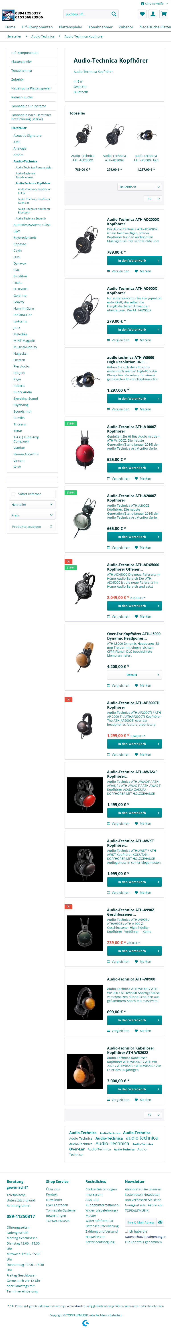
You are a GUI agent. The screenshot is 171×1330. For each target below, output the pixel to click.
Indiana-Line (23, 315)
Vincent (19, 460)
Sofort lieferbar (29, 494)
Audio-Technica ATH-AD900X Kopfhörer (114, 158)
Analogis (20, 148)
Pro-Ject (19, 373)
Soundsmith (23, 411)
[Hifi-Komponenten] (37, 27)
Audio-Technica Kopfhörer (33, 183)
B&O (17, 231)
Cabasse (20, 244)
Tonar (18, 431)
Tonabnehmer (22, 70)
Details (142, 674)
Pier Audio (21, 366)
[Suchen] (114, 14)
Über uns (53, 1189)
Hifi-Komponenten (25, 53)
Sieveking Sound (26, 398)
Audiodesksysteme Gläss (32, 225)
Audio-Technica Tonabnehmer (25, 175)
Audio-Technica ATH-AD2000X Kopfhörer (82, 158)
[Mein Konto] (153, 14)
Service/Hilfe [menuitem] (153, 4)
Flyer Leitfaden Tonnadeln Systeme (60, 1207)
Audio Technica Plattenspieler (34, 167)
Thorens (20, 424)
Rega (17, 379)
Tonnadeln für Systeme (28, 106)
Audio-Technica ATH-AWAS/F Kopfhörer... (132, 774)
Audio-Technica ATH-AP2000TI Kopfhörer (133, 705)
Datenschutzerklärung (102, 1226)
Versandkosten (76, 1306)
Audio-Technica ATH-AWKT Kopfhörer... (130, 843)
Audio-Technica (25, 161)
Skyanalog (21, 405)
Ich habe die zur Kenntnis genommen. (145, 1236)
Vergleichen (118, 271)
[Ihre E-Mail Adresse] (141, 1222)
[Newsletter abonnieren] (160, 1222)
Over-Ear (77, 1149)
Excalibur (20, 276)
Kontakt (51, 1194)
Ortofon (19, 360)
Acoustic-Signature (28, 135)
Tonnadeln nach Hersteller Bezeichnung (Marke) (31, 117)
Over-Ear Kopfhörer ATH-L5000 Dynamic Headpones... (134, 636)
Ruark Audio (23, 392)
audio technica (142, 1138)
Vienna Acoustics (26, 454)
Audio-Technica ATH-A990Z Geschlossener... (130, 912)
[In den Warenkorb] (134, 260)
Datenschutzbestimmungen (145, 1237)
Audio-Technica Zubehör (31, 218)
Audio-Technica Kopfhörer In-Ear (34, 191)
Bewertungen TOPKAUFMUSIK (58, 1218)
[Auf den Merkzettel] (143, 271)
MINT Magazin (24, 340)
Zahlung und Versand (102, 1231)
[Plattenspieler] (71, 27)
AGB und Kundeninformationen (102, 1202)
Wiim (17, 467)
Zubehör (17, 79)
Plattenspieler (21, 61)
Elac (17, 270)
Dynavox (20, 263)
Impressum (94, 1194)
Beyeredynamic (25, 237)
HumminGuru (24, 308)
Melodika (20, 334)
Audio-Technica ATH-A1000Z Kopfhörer (131, 429)
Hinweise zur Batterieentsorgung (100, 1239)
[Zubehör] (126, 27)
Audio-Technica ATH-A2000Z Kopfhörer (131, 498)
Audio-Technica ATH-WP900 (131, 979)
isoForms (20, 321)
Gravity (19, 302)
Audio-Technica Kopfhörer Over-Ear (34, 201)
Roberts (19, 385)
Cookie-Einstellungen (101, 1189)
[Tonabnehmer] (101, 27)
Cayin (18, 250)
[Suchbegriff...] (91, 14)
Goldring (20, 295)
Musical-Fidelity (25, 347)
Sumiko (19, 418)
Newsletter (54, 1200)
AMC (17, 142)
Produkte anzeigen (32, 526)
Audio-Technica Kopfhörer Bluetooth (34, 210)
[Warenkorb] (163, 14)
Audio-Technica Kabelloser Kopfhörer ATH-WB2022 (130, 1050)
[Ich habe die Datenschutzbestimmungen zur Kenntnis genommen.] (126, 1231)
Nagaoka (20, 353)
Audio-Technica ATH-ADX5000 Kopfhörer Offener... (133, 567)
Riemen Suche (22, 97)
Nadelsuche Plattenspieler (31, 88)
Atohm (18, 155)
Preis (15, 515)
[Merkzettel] (142, 14)
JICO (17, 328)
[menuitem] (91, 16)
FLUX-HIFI (20, 289)
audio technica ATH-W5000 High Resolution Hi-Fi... (146, 158)
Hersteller (18, 128)
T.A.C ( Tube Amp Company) (26, 439)
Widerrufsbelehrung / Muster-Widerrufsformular (102, 1215)
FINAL (18, 283)
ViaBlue (19, 448)
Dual (17, 257)
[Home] (10, 27)
